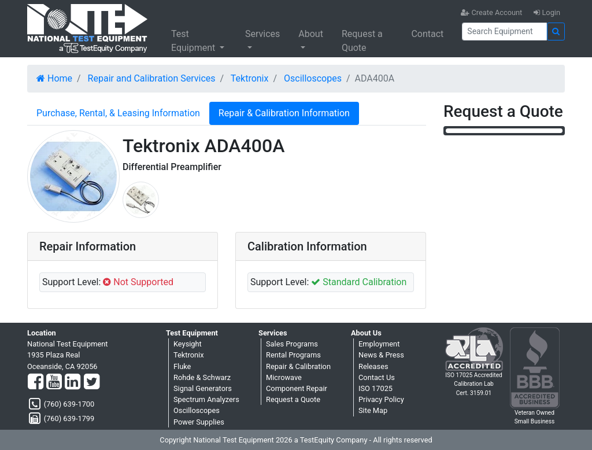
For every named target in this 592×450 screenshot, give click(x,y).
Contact (427, 33)
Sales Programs (292, 344)
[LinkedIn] (72, 382)
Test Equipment (194, 40)
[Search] (504, 31)
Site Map (372, 410)
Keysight (187, 344)
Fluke (182, 366)
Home (54, 78)
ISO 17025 (375, 388)
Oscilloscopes (313, 78)
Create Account (491, 12)
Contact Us (376, 377)
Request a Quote (362, 40)
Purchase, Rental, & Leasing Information (118, 113)
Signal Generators (202, 388)
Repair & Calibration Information (284, 113)
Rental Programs (293, 355)
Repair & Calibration (298, 366)
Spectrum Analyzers (206, 399)
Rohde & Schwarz (202, 377)
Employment (378, 344)
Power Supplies (198, 422)
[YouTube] (54, 382)
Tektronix (250, 78)
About (310, 33)
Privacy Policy (381, 399)
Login (547, 12)
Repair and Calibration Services (152, 78)
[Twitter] (91, 382)
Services (262, 33)
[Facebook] (35, 382)
